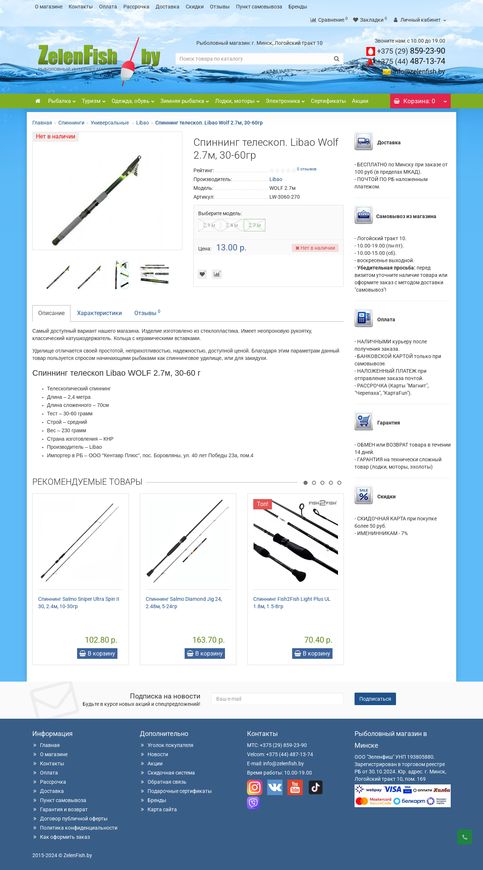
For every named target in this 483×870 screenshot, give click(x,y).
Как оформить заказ (61, 837)
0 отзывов (306, 169)
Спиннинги (71, 123)
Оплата (108, 7)
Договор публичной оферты (70, 819)
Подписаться (375, 699)
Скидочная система (167, 773)
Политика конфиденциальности (74, 828)
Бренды (297, 7)
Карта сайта (158, 809)
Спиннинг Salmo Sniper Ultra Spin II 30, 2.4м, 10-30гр (78, 602)
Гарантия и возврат (60, 809)
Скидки (195, 7)
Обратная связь (163, 782)
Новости (154, 754)
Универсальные (110, 123)
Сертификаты (328, 101)
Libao (142, 123)
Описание (51, 313)
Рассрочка (136, 7)
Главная (42, 123)
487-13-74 (411, 61)
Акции (360, 101)
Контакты (81, 7)
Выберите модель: (220, 213)
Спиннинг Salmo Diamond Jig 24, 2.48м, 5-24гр (184, 602)
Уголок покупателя (166, 745)
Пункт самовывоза (259, 7)
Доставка (167, 7)
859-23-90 (411, 50)
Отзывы (220, 7)
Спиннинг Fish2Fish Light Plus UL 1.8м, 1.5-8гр (292, 602)
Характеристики (99, 313)
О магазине (48, 7)
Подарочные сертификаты (176, 791)
